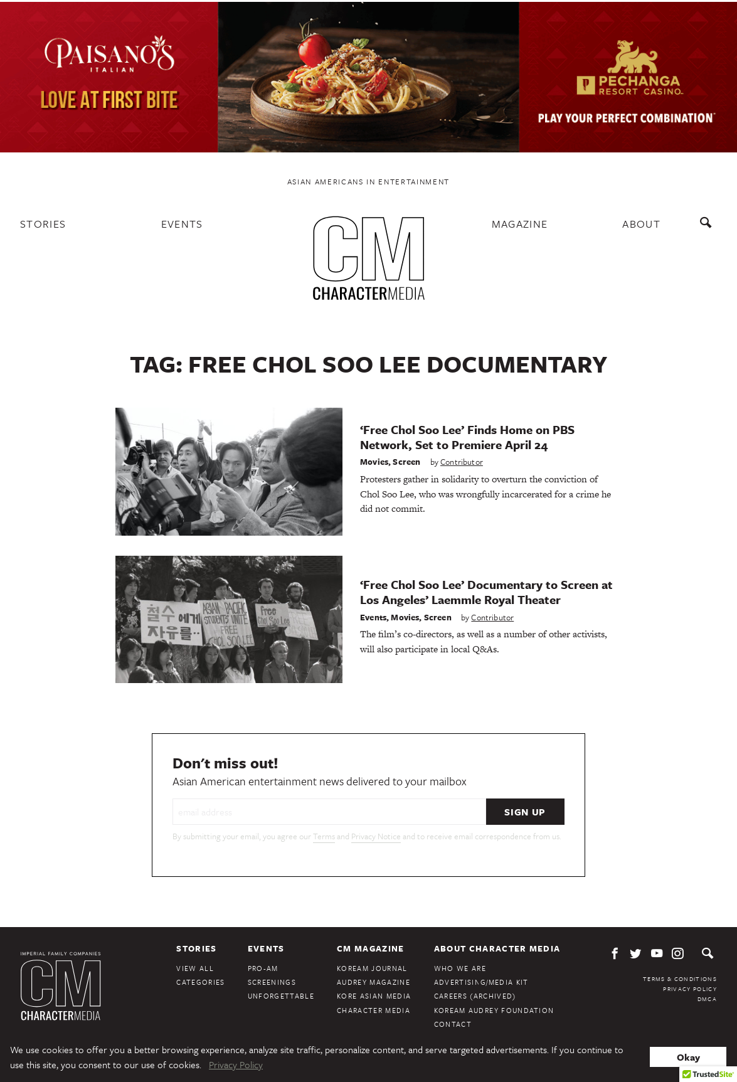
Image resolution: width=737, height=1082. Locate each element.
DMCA (707, 998)
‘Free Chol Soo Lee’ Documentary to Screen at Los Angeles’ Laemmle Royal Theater (486, 592)
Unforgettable (281, 995)
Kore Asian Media (374, 995)
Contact (453, 1024)
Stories (43, 223)
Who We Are (460, 968)
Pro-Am (263, 968)
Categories (200, 982)
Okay (688, 1057)
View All (195, 968)
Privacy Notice (376, 836)
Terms (324, 836)
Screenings (272, 982)
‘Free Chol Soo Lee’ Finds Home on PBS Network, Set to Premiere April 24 (467, 437)
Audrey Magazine (373, 982)
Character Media (373, 1010)
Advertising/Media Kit (481, 982)
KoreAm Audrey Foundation (494, 1010)
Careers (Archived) (475, 995)
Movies (374, 461)
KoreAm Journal (372, 968)
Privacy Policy (690, 988)
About (641, 223)
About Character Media (497, 948)
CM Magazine (371, 948)
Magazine (520, 223)
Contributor (461, 461)
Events (182, 223)
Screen (406, 461)
